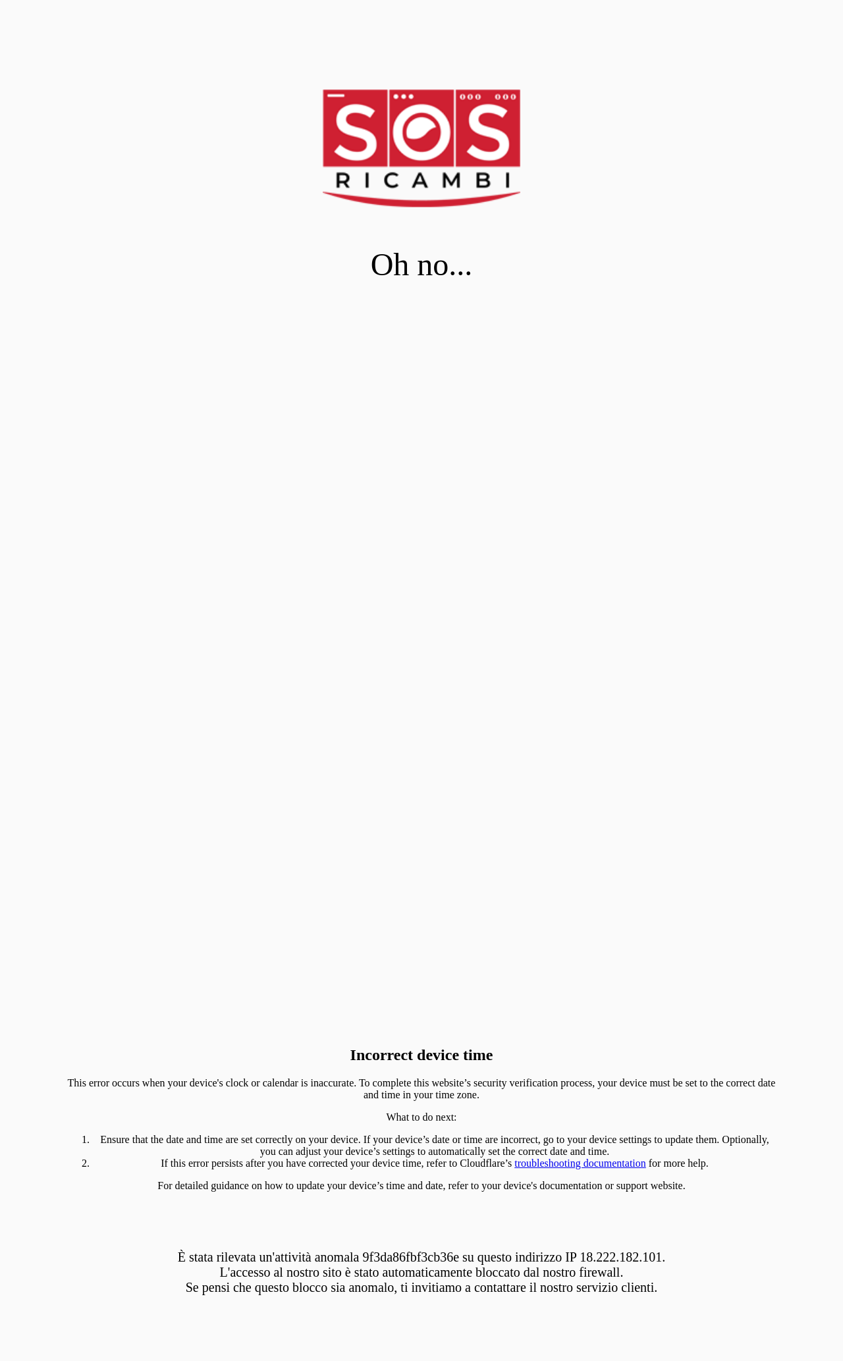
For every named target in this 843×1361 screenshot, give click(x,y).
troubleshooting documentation (580, 1163)
